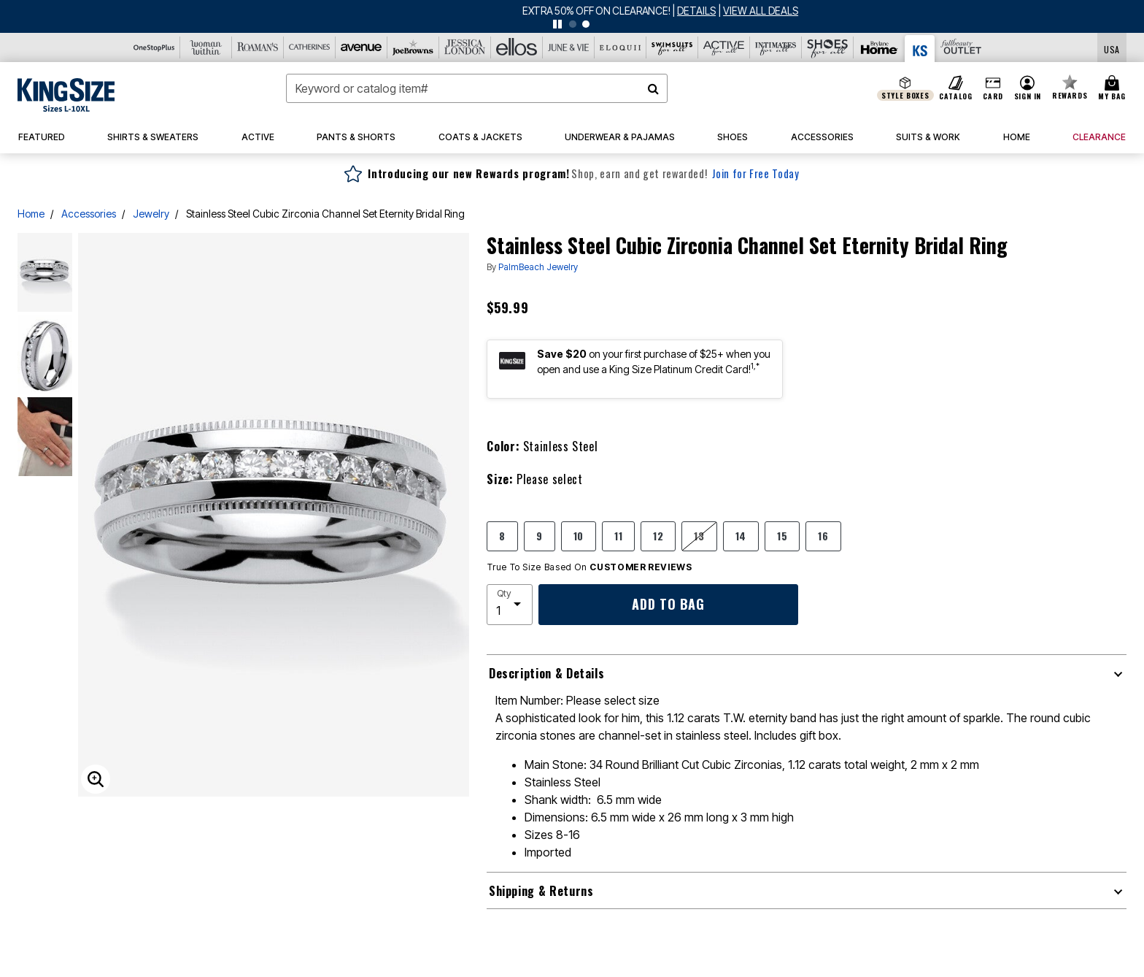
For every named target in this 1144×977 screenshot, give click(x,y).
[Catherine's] (310, 47)
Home (31, 213)
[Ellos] (517, 47)
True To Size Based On (589, 567)
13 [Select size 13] (699, 535)
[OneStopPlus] (154, 47)
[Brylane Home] (879, 47)
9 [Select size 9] (539, 535)
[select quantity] (510, 604)
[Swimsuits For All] (672, 47)
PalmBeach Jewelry (538, 266)
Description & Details (546, 673)
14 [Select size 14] (740, 535)
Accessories (88, 213)
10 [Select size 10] (578, 535)
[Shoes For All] (828, 47)
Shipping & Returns (541, 891)
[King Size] (920, 48)
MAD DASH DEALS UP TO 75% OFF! (508, 10)
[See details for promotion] (609, 10)
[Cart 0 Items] (1114, 88)
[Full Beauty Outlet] (960, 47)
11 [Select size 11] (618, 535)
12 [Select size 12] (658, 535)
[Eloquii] (620, 47)
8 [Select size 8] (502, 535)
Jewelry (151, 213)
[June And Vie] (569, 47)
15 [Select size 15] (782, 535)
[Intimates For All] (776, 47)
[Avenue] (361, 47)
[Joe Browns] (413, 47)
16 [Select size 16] (823, 535)
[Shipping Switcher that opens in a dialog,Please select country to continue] (1112, 47)
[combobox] (477, 88)
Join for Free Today (755, 173)
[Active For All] (724, 47)
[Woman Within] (206, 47)
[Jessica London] (465, 47)
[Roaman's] (258, 47)
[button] (1027, 88)
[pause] (557, 24)
